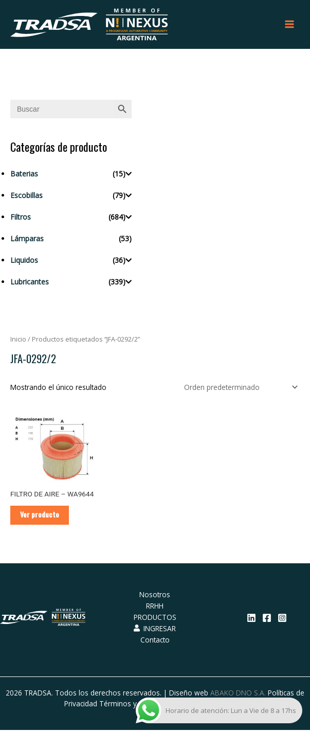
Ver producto (40, 515)
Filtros (20, 217)
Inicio (18, 339)
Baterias (24, 174)
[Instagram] (282, 618)
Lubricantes (29, 282)
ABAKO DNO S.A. (238, 693)
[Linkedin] (251, 618)
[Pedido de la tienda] (239, 387)
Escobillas (26, 196)
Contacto (155, 640)
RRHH (154, 607)
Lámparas (27, 239)
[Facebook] (266, 618)
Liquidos (24, 260)
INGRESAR (155, 629)
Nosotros (154, 595)
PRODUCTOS (155, 618)
